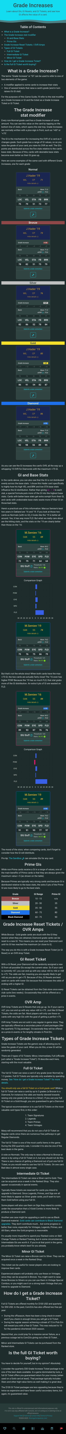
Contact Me (35, 1416)
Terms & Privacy (46, 1416)
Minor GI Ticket (14, 58)
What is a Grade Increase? (16, 31)
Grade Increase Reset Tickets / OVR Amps (24, 44)
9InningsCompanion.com (38, 1418)
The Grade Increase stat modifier (20, 35)
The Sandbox (16, 858)
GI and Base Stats (15, 38)
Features (27, 1416)
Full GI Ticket (13, 51)
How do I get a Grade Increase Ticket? (22, 61)
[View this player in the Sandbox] (33, 214)
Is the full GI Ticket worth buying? (20, 64)
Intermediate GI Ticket (17, 54)
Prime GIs (11, 41)
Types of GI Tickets (13, 48)
